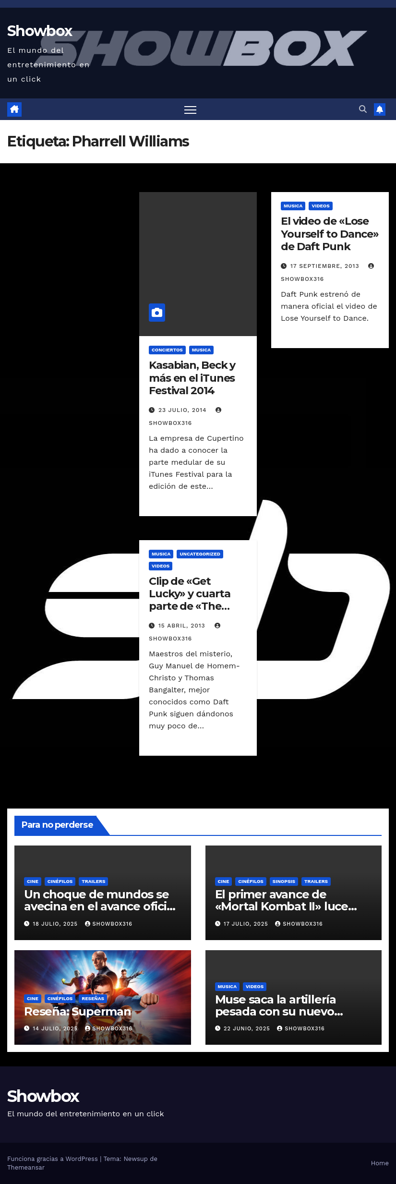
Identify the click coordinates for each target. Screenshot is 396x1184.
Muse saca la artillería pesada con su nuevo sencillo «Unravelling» (276, 1011)
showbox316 (108, 924)
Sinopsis (284, 881)
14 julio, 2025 (56, 1029)
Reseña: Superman (77, 1011)
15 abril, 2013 (183, 625)
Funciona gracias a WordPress (53, 1158)
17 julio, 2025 (247, 924)
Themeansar (26, 1167)
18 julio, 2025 (56, 924)
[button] (363, 109)
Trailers (93, 881)
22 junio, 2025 (248, 1029)
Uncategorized (200, 553)
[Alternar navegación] (190, 109)
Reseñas (93, 998)
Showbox (39, 31)
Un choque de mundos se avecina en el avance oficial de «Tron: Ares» (100, 906)
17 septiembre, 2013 (325, 266)
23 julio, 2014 (183, 410)
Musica (201, 349)
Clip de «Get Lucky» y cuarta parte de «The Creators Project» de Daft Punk (194, 607)
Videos (320, 205)
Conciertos (167, 349)
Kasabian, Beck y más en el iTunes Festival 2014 (192, 378)
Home (380, 1163)
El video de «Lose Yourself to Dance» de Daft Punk (330, 234)
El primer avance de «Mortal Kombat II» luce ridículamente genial (281, 906)
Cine (32, 881)
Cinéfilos (60, 881)
